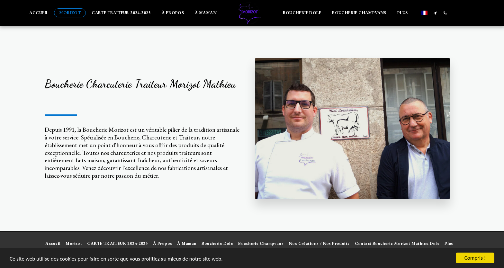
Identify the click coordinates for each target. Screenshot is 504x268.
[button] (435, 13)
